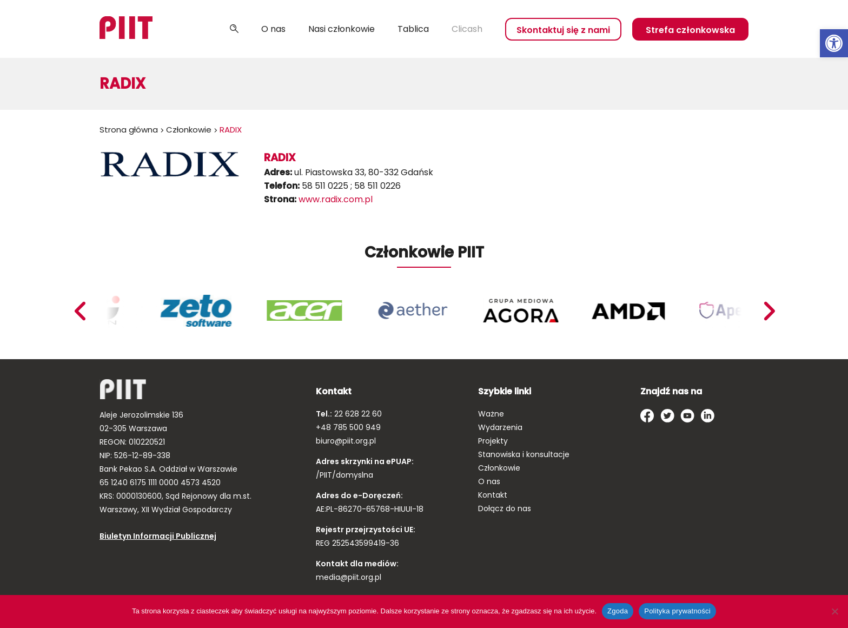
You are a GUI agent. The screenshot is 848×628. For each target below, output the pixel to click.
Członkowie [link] (188, 129)
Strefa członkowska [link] (690, 30)
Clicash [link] (467, 29)
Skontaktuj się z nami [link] (563, 30)
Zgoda (617, 611)
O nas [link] (273, 29)
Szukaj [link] (234, 29)
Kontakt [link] (492, 495)
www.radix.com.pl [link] (336, 199)
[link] (834, 43)
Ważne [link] (491, 413)
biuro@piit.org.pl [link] (346, 440)
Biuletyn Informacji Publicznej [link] (158, 536)
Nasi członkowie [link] (341, 29)
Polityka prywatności (677, 611)
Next (79, 311)
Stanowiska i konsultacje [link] (523, 454)
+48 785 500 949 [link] (348, 427)
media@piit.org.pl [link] (348, 577)
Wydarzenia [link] (500, 427)
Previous (769, 311)
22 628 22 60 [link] (357, 413)
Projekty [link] (493, 440)
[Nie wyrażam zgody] (834, 611)
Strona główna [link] (129, 129)
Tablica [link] (413, 29)
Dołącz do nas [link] (504, 508)
